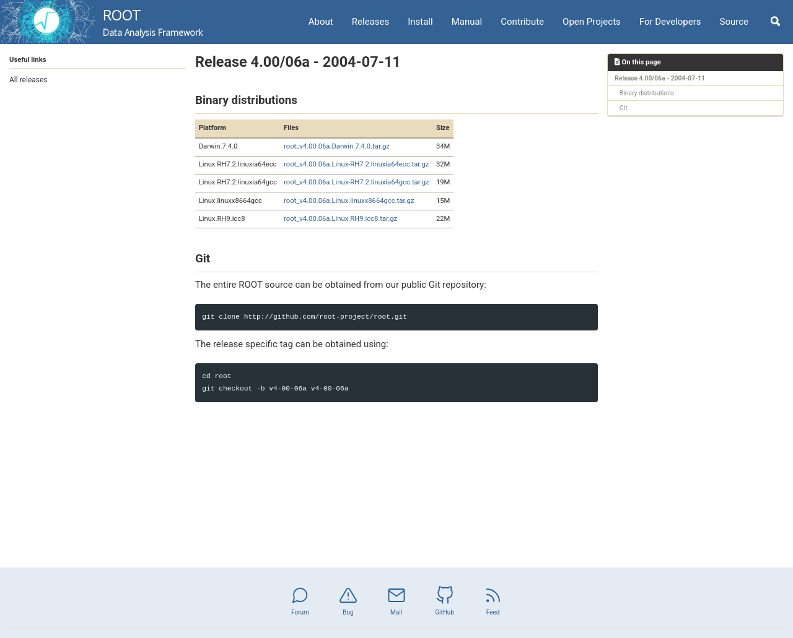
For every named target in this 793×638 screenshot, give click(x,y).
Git (624, 108)
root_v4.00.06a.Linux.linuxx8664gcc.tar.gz (349, 201)
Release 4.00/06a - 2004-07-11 (660, 78)
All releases (28, 79)
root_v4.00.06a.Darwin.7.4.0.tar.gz (337, 146)
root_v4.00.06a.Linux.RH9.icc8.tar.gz (340, 219)
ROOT (153, 22)
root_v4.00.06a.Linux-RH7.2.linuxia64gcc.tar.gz (356, 182)
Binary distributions (647, 93)
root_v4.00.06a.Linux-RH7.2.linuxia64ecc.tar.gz (356, 164)
